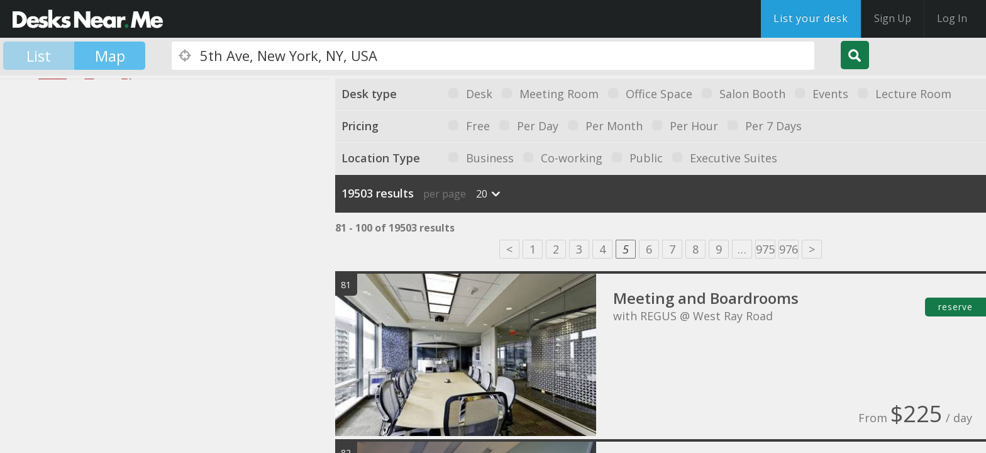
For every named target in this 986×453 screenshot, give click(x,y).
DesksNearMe (88, 18)
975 (765, 249)
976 (788, 249)
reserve (955, 307)
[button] (51, 273)
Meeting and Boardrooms (706, 298)
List (38, 55)
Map (110, 55)
